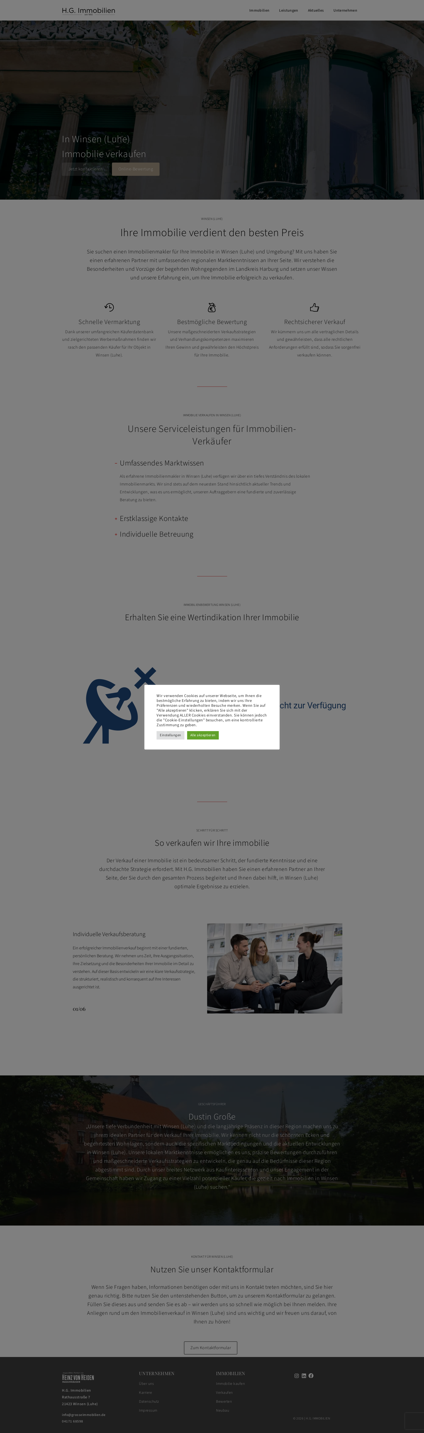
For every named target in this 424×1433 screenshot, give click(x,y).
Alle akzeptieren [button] (203, 735)
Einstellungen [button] (170, 735)
